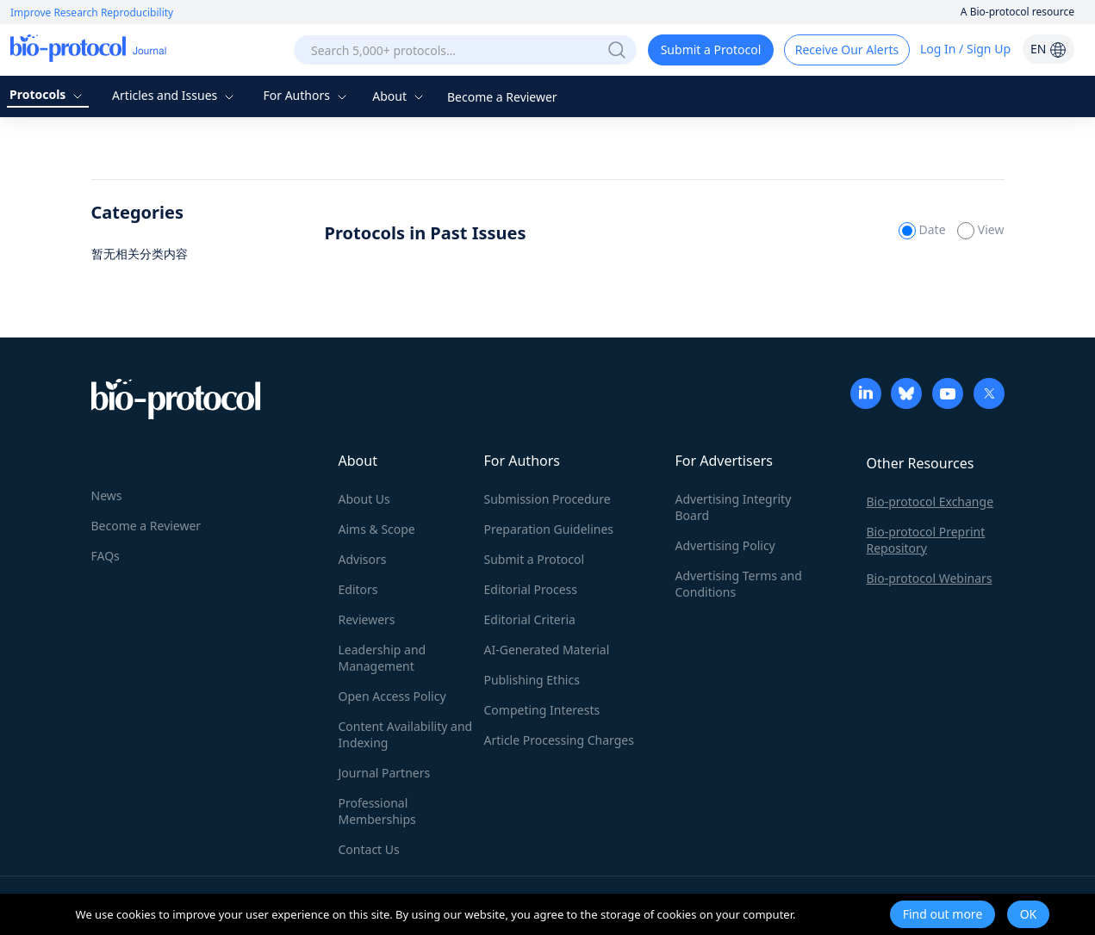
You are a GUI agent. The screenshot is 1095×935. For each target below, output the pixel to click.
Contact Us (369, 849)
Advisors (363, 559)
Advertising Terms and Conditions (738, 583)
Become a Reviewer (502, 97)
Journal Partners (385, 773)
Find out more (943, 914)
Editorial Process (531, 589)
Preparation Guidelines (549, 529)
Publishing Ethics (532, 680)
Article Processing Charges (559, 740)
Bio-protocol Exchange (930, 501)
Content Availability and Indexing (406, 734)
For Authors (306, 95)
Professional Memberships (377, 811)
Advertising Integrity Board (733, 507)
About (399, 96)
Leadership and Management (382, 657)
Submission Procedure (547, 499)
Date (924, 229)
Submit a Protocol (711, 49)
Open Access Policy (392, 696)
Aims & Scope (377, 529)
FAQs (105, 556)
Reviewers (367, 619)
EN (1048, 48)
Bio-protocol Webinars (929, 578)
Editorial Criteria (529, 619)
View (980, 229)
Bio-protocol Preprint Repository (926, 539)
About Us (364, 499)
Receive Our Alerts (847, 49)
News (106, 495)
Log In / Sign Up (965, 48)
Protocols (47, 94)
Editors (358, 589)
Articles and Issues (175, 95)
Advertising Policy (725, 545)
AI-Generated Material (547, 649)
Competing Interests (542, 710)
